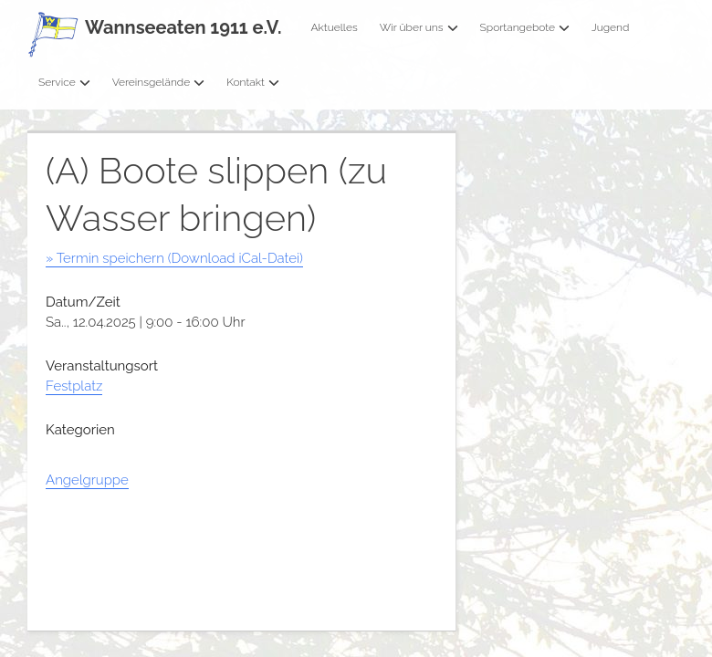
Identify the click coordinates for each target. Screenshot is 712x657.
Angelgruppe (87, 480)
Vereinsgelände (158, 82)
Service (64, 82)
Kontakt (252, 82)
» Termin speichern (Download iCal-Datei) (174, 258)
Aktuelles (333, 27)
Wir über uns (419, 27)
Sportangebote (525, 27)
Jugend (610, 27)
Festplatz (74, 386)
